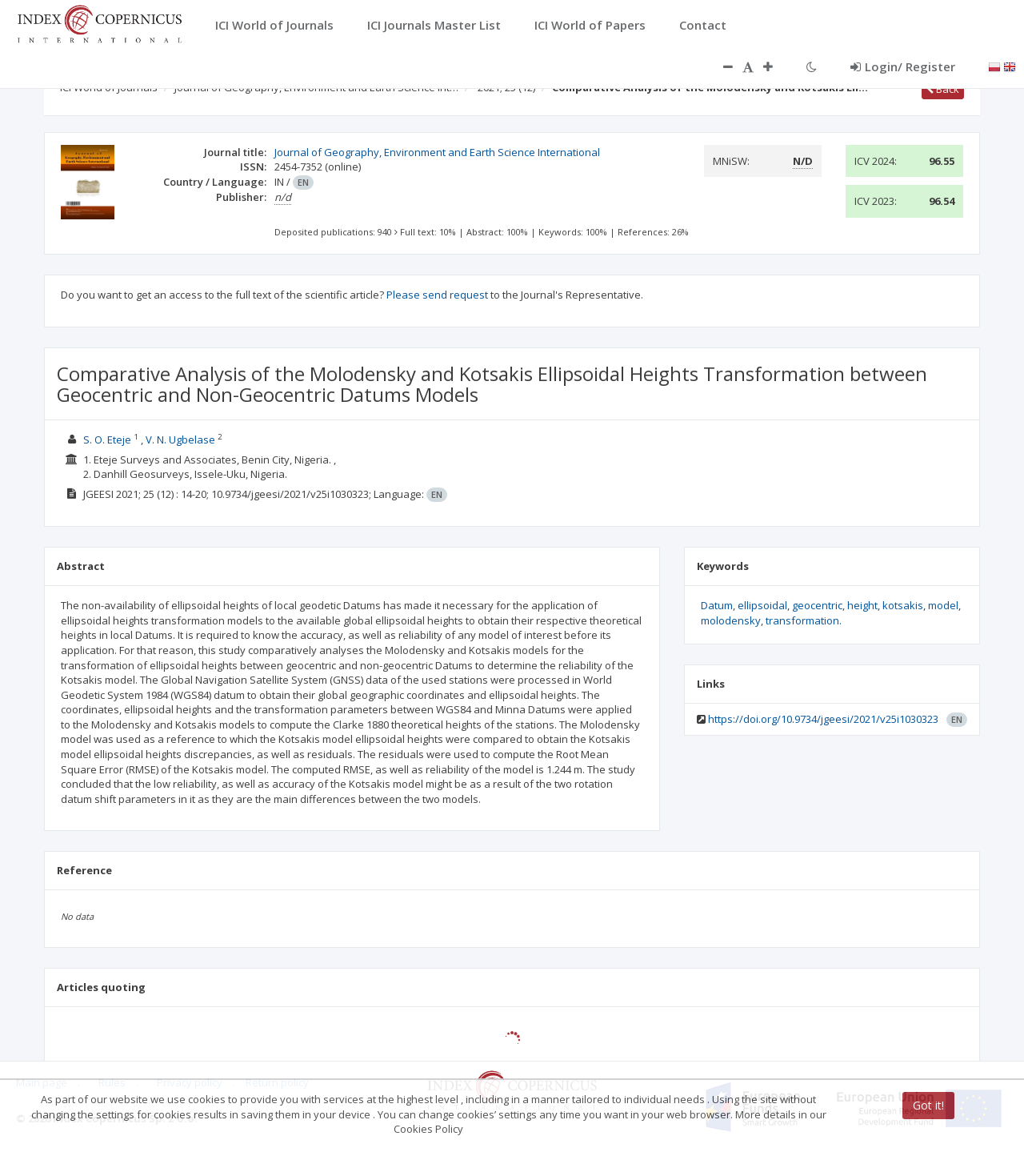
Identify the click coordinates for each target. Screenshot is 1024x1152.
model (943, 605)
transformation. (804, 620)
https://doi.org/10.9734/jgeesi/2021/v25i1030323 (823, 719)
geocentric (817, 605)
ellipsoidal (762, 605)
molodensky (731, 620)
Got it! (928, 1106)
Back (942, 89)
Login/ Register (902, 66)
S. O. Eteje (107, 439)
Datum (717, 605)
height (862, 605)
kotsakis (902, 605)
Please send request (437, 294)
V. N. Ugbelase (180, 439)
